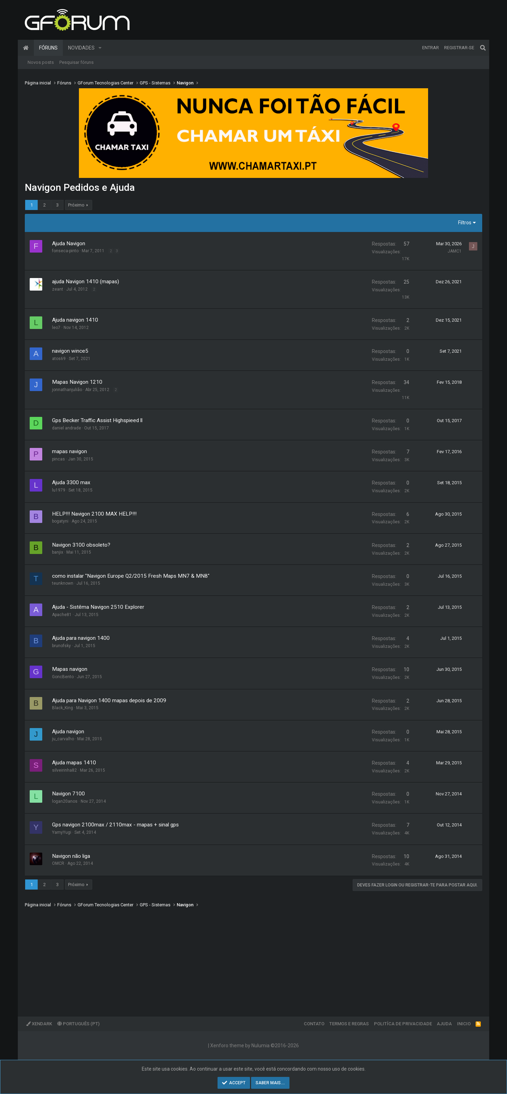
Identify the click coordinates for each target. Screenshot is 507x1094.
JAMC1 (455, 251)
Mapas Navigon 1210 (77, 382)
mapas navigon (69, 451)
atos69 (59, 358)
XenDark (39, 1023)
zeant (57, 289)
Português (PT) (78, 1023)
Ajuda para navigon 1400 (81, 638)
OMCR (58, 863)
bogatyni (60, 521)
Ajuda (444, 1023)
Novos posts (41, 62)
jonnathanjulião (67, 389)
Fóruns (48, 48)
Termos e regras (349, 1023)
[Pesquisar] (483, 48)
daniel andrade (66, 428)
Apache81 (62, 614)
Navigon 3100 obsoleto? (81, 545)
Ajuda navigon (68, 731)
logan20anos (65, 801)
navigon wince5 (70, 351)
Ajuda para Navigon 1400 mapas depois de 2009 (109, 700)
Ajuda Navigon (68, 243)
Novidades (81, 48)
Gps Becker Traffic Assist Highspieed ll (97, 420)
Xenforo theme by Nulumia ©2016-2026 (254, 1045)
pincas (58, 459)
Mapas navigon (69, 669)
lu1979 (58, 490)
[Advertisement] (234, 957)
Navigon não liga (71, 856)
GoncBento (63, 676)
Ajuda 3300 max (71, 482)
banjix (57, 552)
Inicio (464, 1023)
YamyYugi (61, 832)
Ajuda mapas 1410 (74, 762)
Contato (314, 1023)
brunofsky (61, 645)
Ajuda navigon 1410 (75, 320)
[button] (100, 48)
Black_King (62, 707)
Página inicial (26, 48)
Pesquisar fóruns (76, 62)
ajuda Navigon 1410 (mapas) (85, 281)
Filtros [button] (464, 222)
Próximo (76, 205)
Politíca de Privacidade (403, 1023)
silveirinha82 (64, 770)
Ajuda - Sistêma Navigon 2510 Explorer (98, 607)
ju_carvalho (63, 738)
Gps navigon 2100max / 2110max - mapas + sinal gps (115, 825)
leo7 (56, 327)
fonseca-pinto (65, 250)
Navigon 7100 (68, 793)
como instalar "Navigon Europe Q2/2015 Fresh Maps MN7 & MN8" (131, 576)
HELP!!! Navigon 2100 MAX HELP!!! (94, 514)
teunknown (62, 583)
